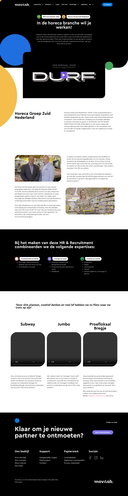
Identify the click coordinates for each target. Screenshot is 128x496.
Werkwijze (74, 4)
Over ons (64, 4)
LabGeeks (84, 4)
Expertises (38, 4)
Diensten (49, 4)
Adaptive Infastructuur (97, 396)
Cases (58, 4)
